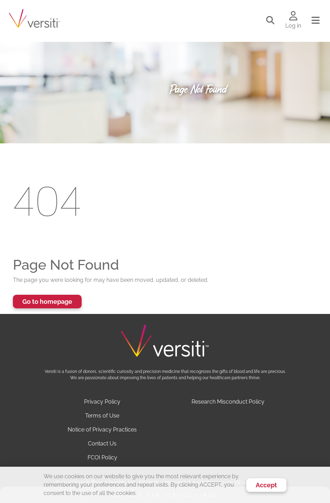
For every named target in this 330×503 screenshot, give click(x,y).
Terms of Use (102, 415)
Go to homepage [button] (47, 301)
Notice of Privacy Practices (102, 429)
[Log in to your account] (293, 16)
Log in (293, 25)
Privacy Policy (102, 401)
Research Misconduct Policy (228, 401)
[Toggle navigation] (315, 20)
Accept (266, 485)
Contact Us (102, 443)
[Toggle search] (270, 20)
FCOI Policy (102, 457)
